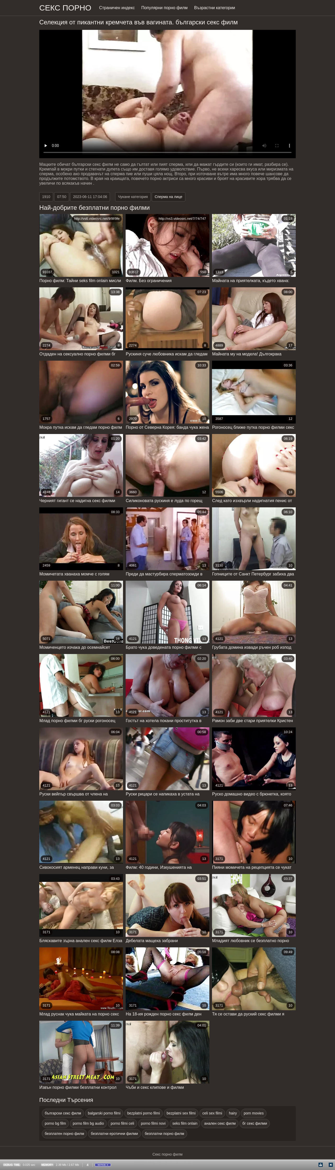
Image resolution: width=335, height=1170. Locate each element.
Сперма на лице (168, 197)
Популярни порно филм (164, 8)
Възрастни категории (214, 8)
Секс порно (65, 7)
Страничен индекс (117, 8)
